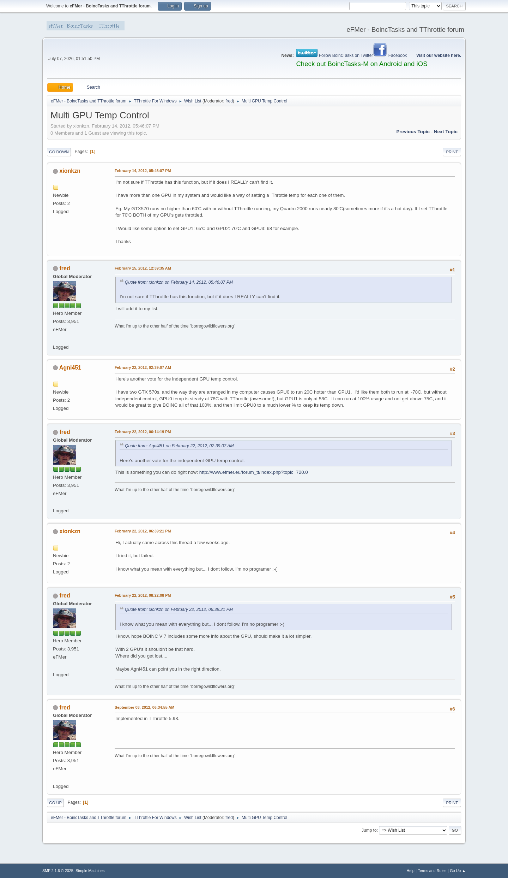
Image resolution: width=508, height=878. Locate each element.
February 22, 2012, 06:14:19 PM (143, 432)
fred (229, 101)
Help (411, 870)
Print (452, 152)
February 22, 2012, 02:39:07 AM (143, 367)
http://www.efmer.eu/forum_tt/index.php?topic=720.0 (253, 472)
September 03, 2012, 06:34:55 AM (144, 707)
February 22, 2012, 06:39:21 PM (143, 531)
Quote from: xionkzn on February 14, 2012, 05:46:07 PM (179, 282)
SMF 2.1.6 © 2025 (57, 870)
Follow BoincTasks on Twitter (346, 55)
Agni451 (70, 368)
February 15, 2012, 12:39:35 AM (143, 268)
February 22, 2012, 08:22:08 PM (143, 595)
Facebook (397, 55)
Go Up (55, 803)
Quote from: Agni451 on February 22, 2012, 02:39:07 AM (179, 445)
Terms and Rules (432, 870)
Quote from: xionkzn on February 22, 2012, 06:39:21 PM (179, 609)
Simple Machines (89, 870)
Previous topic (413, 131)
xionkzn (69, 171)
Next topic (446, 131)
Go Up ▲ (458, 870)
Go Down (59, 152)
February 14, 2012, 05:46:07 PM (143, 171)
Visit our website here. (438, 55)
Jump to (369, 830)
